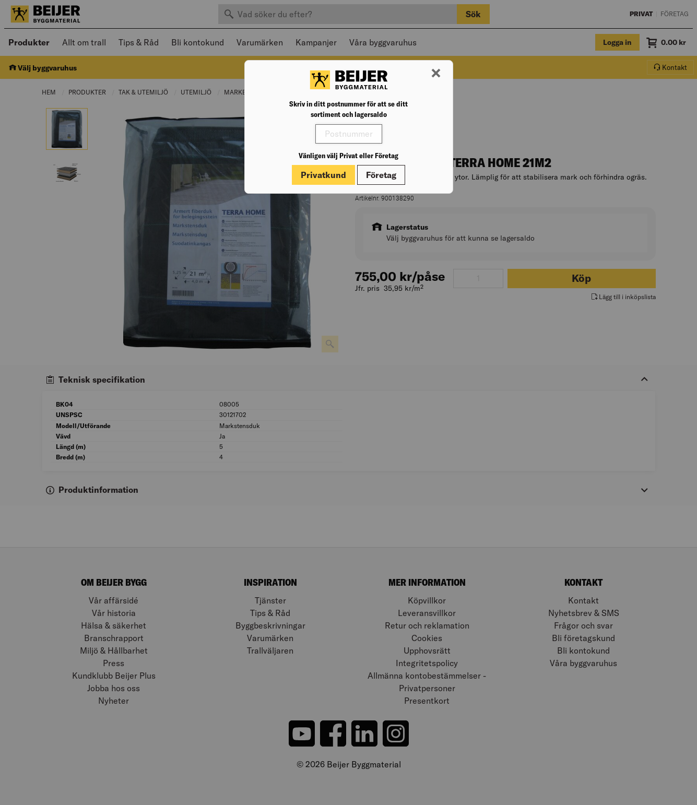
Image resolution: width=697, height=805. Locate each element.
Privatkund (323, 175)
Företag (381, 175)
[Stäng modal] (436, 73)
